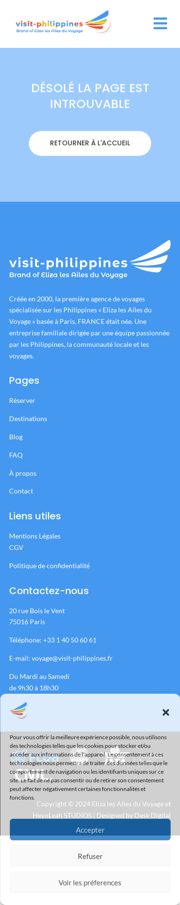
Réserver (23, 400)
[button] (165, 712)
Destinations (28, 418)
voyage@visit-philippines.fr (72, 658)
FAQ (16, 455)
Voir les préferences (90, 882)
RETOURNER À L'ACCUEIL (90, 174)
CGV (16, 547)
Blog (16, 437)
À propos (22, 473)
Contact (21, 491)
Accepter (90, 829)
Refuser (90, 856)
